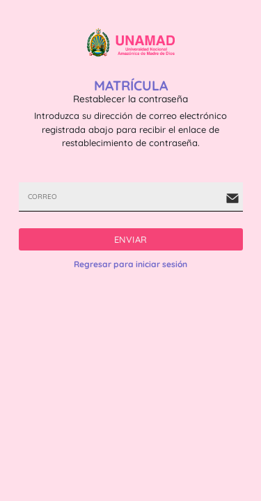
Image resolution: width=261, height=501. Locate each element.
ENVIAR (131, 239)
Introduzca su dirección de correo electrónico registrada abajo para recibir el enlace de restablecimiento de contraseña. (130, 129)
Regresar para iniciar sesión (130, 264)
